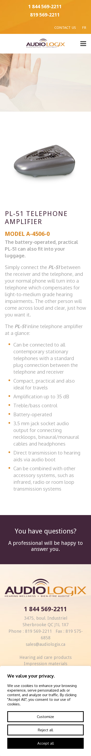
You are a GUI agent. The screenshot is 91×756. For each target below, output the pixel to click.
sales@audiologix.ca (45, 644)
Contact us (65, 27)
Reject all (45, 730)
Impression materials (45, 663)
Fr (84, 27)
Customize (45, 716)
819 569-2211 (45, 15)
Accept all (45, 743)
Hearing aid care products (45, 657)
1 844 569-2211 (45, 6)
